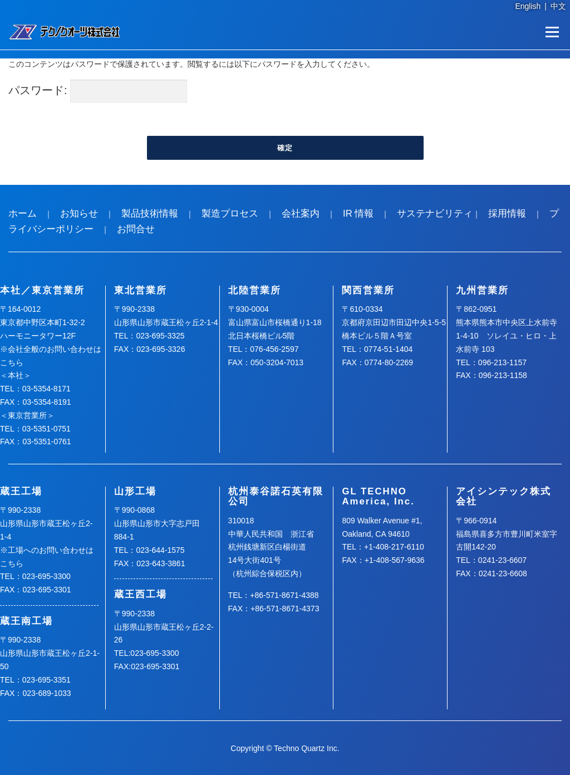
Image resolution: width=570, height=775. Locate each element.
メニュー (552, 31)
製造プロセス (230, 213)
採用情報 (507, 213)
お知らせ (79, 213)
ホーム (22, 213)
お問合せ (136, 229)
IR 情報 (358, 213)
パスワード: (97, 92)
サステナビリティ (435, 213)
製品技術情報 (149, 213)
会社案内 (301, 213)
